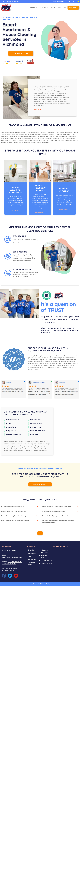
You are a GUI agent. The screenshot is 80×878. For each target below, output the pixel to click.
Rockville (11, 431)
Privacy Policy (46, 584)
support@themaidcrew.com (12, 557)
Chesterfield (12, 420)
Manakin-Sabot (13, 434)
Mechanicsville (37, 431)
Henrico (10, 423)
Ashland (34, 434)
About (33, 7)
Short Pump (36, 423)
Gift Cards (62, 7)
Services (44, 7)
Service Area (32, 553)
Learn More (15, 210)
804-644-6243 (12, 550)
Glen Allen (35, 427)
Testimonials (32, 559)
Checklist (31, 550)
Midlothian (35, 420)
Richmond (11, 427)
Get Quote (73, 7)
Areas (53, 7)
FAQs (29, 556)
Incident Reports (46, 560)
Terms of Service (46, 563)
